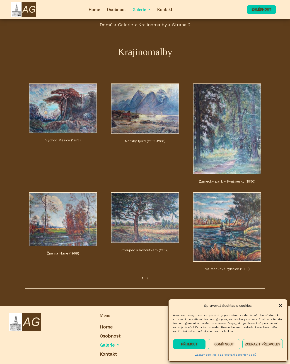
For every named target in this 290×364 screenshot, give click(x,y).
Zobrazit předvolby (262, 344)
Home (94, 9)
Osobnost (116, 9)
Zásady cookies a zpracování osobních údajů (225, 354)
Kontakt (164, 9)
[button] (280, 305)
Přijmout (189, 344)
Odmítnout (224, 344)
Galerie (141, 9)
